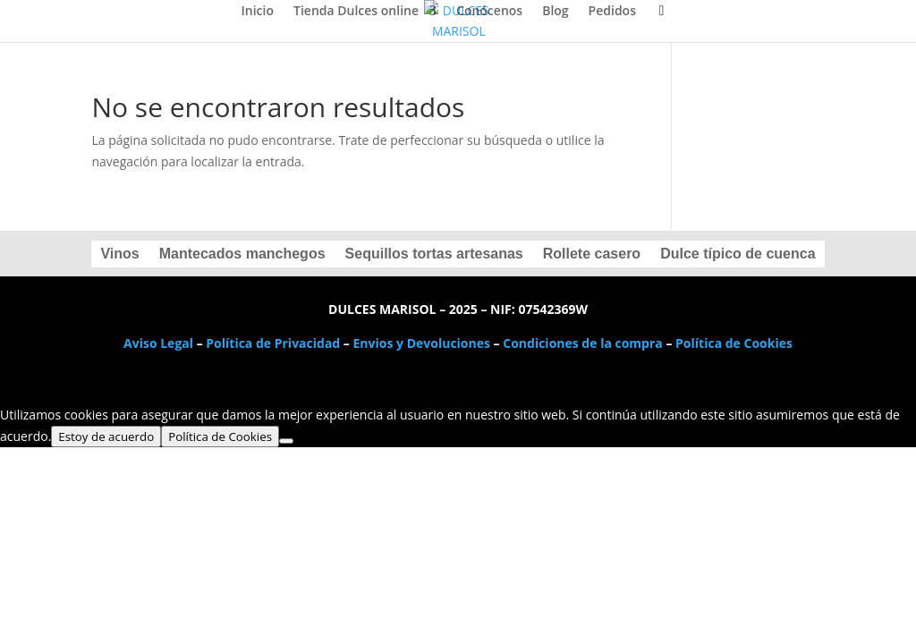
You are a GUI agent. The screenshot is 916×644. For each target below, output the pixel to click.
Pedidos (612, 11)
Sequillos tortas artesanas (434, 254)
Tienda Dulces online (356, 11)
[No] (286, 441)
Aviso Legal (158, 343)
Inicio (258, 11)
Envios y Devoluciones (421, 343)
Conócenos (489, 11)
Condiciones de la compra (583, 343)
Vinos (119, 254)
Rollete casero (591, 254)
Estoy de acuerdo (106, 436)
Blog (555, 11)
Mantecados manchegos (242, 254)
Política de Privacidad (273, 343)
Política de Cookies (734, 343)
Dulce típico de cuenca (737, 254)
